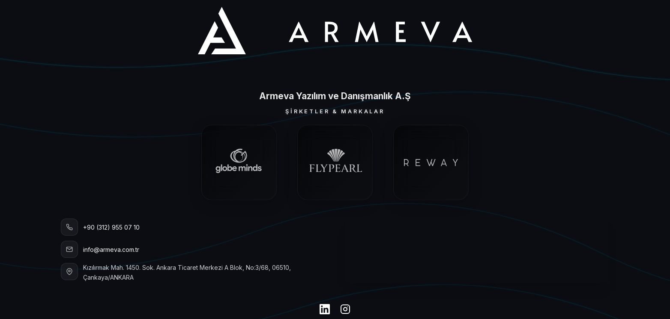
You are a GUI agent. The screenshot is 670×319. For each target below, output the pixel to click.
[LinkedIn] (325, 310)
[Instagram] (345, 310)
